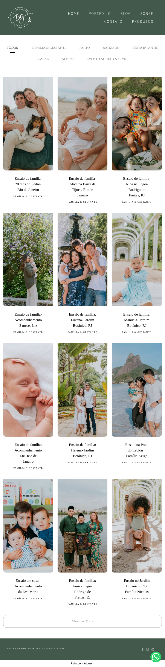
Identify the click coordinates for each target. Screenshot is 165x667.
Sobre (147, 13)
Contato (113, 21)
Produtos (142, 21)
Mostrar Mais (82, 621)
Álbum (68, 59)
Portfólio (100, 13)
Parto (84, 47)
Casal (43, 59)
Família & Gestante (49, 47)
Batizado (111, 47)
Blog (126, 13)
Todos (12, 47)
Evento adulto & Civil (107, 59)
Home (73, 13)
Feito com (82, 663)
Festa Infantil (145, 47)
